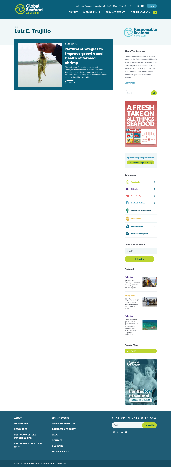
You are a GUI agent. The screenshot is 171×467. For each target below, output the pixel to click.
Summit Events (60, 418)
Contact (122, 6)
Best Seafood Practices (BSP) (28, 445)
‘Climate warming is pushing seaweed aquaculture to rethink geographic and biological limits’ (132, 303)
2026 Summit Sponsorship (140, 162)
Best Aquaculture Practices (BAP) (25, 436)
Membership (91, 12)
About (73, 12)
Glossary (57, 446)
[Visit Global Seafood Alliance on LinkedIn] (138, 6)
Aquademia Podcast (103, 6)
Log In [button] (151, 6)
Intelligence (130, 295)
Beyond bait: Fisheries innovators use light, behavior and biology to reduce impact (132, 284)
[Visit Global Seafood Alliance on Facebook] (134, 6)
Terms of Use (61, 463)
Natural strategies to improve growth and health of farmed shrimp (84, 56)
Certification (140, 12)
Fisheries (129, 277)
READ (70, 82)
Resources (20, 429)
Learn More (130, 83)
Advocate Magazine (84, 6)
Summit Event (115, 12)
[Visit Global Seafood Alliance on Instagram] (130, 6)
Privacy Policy (61, 451)
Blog (115, 6)
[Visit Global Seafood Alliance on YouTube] (142, 6)
